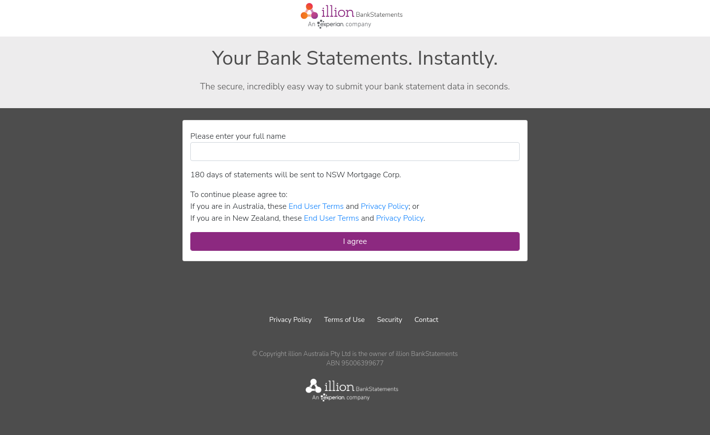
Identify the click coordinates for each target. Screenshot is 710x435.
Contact (426, 319)
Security (389, 319)
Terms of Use (344, 319)
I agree (355, 241)
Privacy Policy (290, 319)
